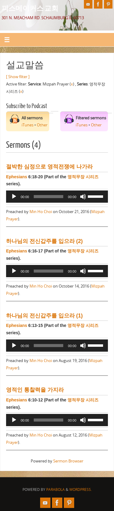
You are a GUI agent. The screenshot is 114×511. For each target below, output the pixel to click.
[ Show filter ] (17, 76)
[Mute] (83, 197)
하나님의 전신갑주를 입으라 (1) (44, 316)
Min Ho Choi (40, 211)
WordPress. (80, 489)
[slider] (48, 196)
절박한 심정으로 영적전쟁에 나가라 (49, 167)
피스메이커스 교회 (30, 8)
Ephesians (16, 176)
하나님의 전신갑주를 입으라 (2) (44, 241)
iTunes (27, 125)
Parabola (55, 489)
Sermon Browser (68, 461)
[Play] (14, 197)
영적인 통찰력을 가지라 (35, 390)
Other (42, 125)
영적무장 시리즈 (82, 176)
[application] (57, 196)
